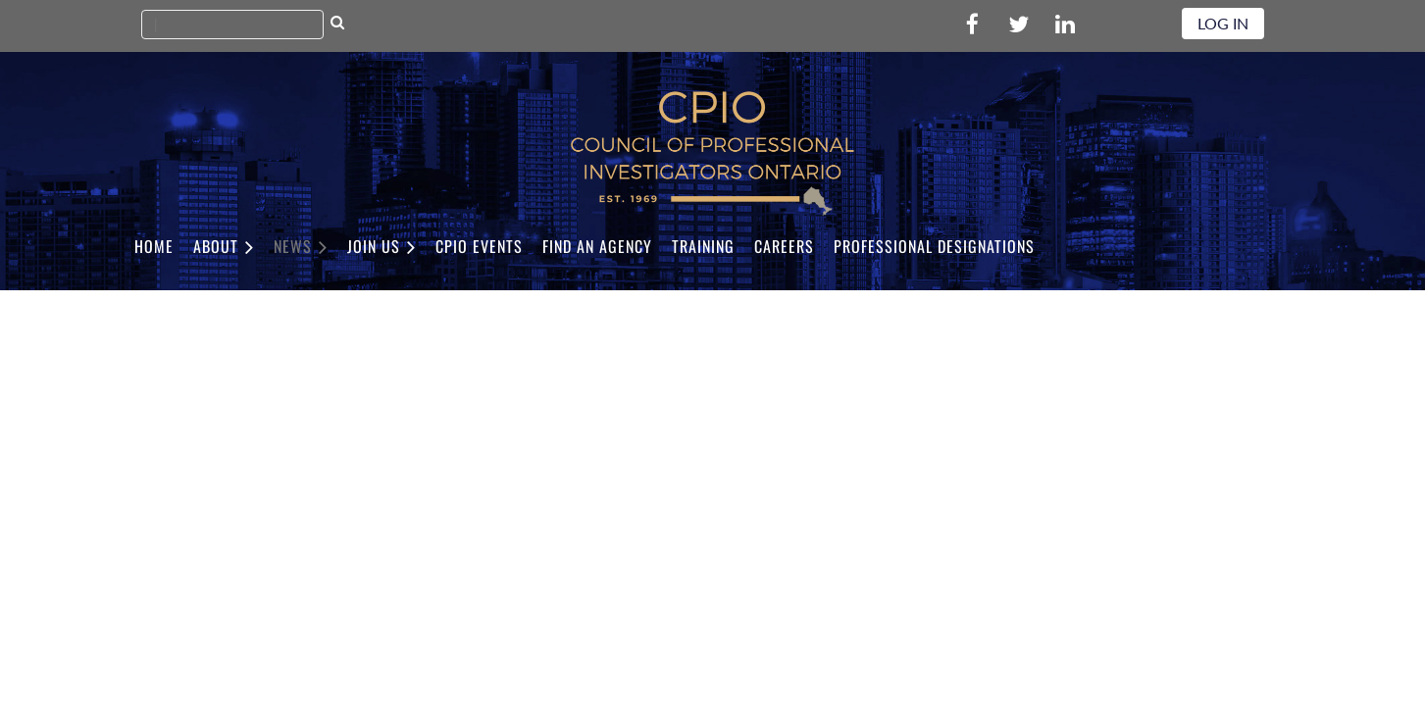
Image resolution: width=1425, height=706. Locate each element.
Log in (1222, 23)
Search (337, 24)
